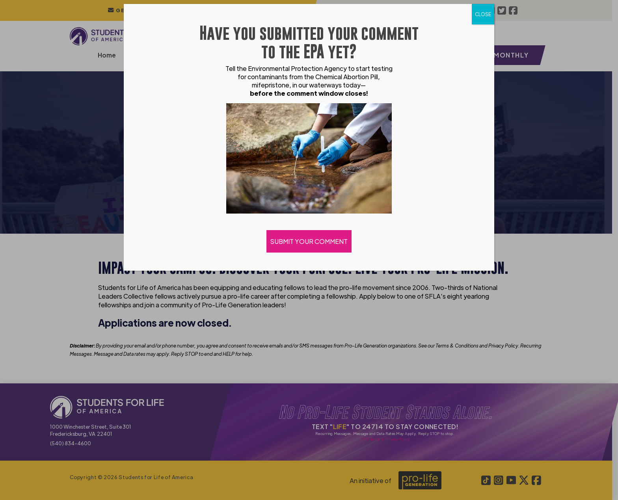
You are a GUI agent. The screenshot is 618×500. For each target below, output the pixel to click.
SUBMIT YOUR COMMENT (309, 241)
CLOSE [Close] (483, 14)
